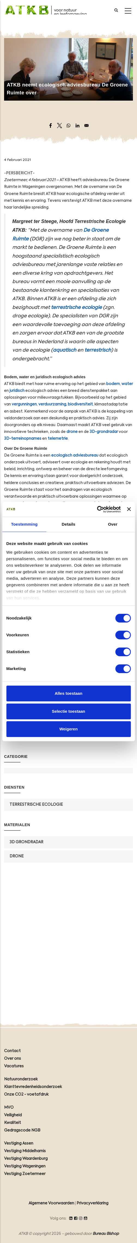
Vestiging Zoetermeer (24, 1174)
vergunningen (24, 404)
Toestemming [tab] (24, 524)
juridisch (17, 391)
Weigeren (68, 729)
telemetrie (58, 439)
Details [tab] (68, 524)
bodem (113, 384)
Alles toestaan (69, 693)
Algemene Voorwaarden (51, 1203)
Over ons (12, 1059)
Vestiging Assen (18, 1143)
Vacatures (14, 1066)
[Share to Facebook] (50, 125)
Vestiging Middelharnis (25, 1151)
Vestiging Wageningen (24, 1166)
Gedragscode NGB (22, 1130)
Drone (17, 856)
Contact (12, 1051)
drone (72, 432)
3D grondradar (26, 842)
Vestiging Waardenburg (26, 1159)
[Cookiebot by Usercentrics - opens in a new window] (97, 509)
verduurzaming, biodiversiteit (65, 404)
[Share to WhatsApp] (68, 125)
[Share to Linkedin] (77, 125)
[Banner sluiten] (129, 509)
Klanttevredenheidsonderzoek (33, 1087)
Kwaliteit (12, 1123)
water (127, 384)
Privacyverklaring (92, 1203)
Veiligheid (13, 1115)
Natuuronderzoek (21, 1079)
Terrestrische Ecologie (36, 805)
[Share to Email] (86, 125)
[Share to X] (59, 125)
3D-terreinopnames (22, 439)
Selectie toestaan (68, 711)
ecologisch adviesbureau (74, 455)
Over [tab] (113, 524)
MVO (9, 1107)
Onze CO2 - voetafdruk (26, 1094)
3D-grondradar (104, 432)
